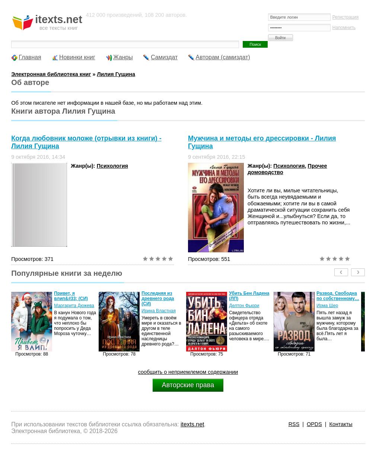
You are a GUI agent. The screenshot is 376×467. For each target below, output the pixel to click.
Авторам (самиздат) (223, 57)
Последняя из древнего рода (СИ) (157, 298)
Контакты (341, 424)
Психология (112, 166)
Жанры (123, 57)
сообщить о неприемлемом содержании (188, 372)
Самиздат (164, 57)
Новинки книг (77, 57)
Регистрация (345, 17)
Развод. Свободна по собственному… (337, 296)
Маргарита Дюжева (74, 305)
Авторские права (188, 385)
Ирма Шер (327, 305)
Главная (30, 57)
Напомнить (344, 27)
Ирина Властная (158, 310)
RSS (294, 424)
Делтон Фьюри (244, 305)
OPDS (314, 424)
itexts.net (192, 424)
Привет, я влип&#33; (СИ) (71, 296)
